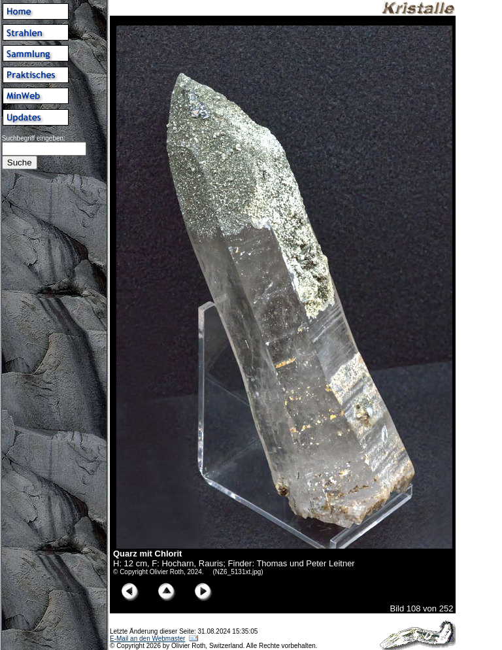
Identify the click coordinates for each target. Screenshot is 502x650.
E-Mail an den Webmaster (147, 638)
